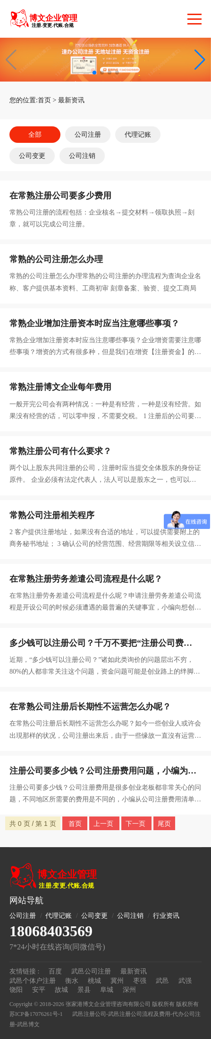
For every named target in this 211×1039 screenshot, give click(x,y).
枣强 (139, 980)
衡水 (71, 980)
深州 (129, 989)
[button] (200, 59)
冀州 (117, 980)
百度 (55, 971)
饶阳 (16, 989)
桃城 (94, 980)
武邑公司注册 (91, 971)
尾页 (164, 823)
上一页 (104, 823)
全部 (35, 134)
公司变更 (32, 155)
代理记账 (138, 134)
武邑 (162, 980)
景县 (84, 989)
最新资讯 (71, 100)
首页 (44, 100)
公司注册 (88, 134)
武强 (185, 980)
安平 (38, 989)
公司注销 (82, 155)
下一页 (136, 823)
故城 (61, 989)
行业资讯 (166, 915)
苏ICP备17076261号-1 (36, 1014)
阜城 (106, 989)
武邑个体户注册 (32, 980)
